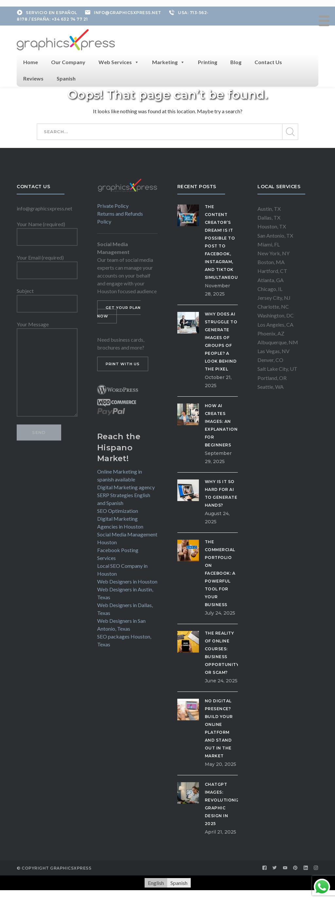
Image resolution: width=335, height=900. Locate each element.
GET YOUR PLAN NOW (119, 311)
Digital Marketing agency (126, 487)
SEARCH (290, 132)
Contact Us (268, 62)
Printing (207, 62)
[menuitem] (156, 883)
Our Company (68, 62)
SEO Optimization (117, 511)
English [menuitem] (156, 883)
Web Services (118, 62)
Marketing (168, 62)
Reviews (33, 78)
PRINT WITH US (123, 364)
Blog (235, 62)
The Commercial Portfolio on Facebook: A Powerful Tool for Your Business (220, 573)
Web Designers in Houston (127, 581)
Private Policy (113, 206)
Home (30, 62)
